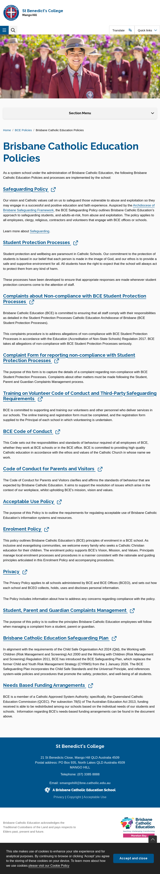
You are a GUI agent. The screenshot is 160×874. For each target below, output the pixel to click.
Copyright (74, 797)
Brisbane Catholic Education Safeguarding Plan (60, 638)
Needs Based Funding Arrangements (48, 685)
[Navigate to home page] (80, 13)
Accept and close (133, 858)
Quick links (145, 30)
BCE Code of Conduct (32, 431)
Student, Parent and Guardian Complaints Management (69, 610)
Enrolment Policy (26, 529)
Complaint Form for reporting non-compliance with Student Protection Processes (69, 357)
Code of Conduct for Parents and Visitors (53, 468)
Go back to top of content (152, 839)
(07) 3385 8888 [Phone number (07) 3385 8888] (88, 774)
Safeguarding (39, 231)
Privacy (15, 571)
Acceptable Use (95, 797)
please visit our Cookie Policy (48, 865)
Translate (118, 30)
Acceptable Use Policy (32, 501)
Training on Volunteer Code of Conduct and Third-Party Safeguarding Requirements (80, 396)
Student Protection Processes (41, 242)
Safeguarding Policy (29, 189)
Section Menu (80, 113)
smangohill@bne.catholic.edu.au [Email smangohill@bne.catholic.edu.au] (85, 783)
